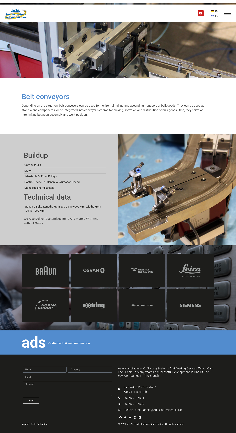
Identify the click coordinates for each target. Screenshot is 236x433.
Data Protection (39, 424)
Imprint (25, 424)
